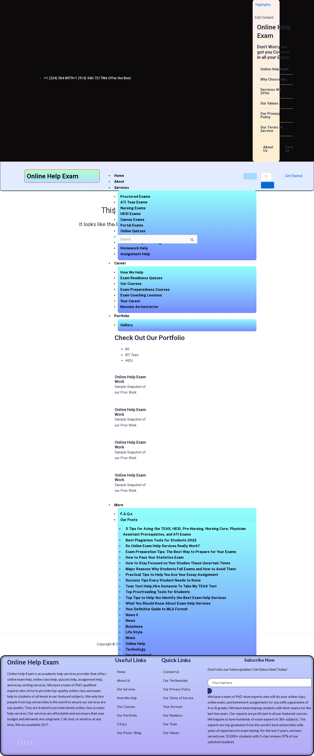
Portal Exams (131, 225)
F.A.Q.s (126, 514)
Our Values (269, 103)
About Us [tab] (268, 149)
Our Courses (131, 284)
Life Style (134, 632)
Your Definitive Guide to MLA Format (157, 609)
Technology (136, 649)
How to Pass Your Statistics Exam (155, 557)
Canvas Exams (132, 220)
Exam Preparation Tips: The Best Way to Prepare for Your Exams (181, 552)
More (118, 505)
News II (132, 615)
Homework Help (134, 248)
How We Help (131, 272)
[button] (275, 69)
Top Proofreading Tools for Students (158, 592)
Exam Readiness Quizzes (141, 278)
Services (121, 188)
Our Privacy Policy (270, 115)
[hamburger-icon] (250, 176)
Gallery (126, 325)
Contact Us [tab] (291, 149)
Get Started (293, 176)
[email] (260, 682)
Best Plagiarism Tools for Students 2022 (161, 540)
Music (130, 638)
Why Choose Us (273, 79)
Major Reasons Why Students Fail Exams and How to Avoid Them (181, 569)
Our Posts (129, 520)
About (119, 181)
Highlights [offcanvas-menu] (263, 5)
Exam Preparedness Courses (145, 290)
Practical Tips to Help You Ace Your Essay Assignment (172, 575)
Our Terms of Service (271, 129)
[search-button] (267, 185)
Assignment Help (135, 254)
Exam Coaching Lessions (141, 295)
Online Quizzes (132, 231)
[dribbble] (28, 743)
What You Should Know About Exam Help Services (168, 603)
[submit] (210, 691)
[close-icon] (256, 11)
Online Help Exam (274, 69)
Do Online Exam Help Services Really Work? (163, 546)
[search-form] (266, 177)
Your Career (130, 301)
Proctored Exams (135, 196)
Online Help (135, 644)
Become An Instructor (139, 307)
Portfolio (121, 316)
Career (120, 263)
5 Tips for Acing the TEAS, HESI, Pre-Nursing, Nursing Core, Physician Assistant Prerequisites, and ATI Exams (184, 531)
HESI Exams (130, 214)
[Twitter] (21, 743)
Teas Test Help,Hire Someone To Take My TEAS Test (171, 586)
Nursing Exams (133, 208)
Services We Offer (270, 91)
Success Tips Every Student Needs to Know (163, 580)
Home (119, 176)
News (130, 621)
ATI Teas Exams (133, 202)
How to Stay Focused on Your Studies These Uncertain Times (178, 563)
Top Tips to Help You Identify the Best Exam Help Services (176, 598)
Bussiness (134, 626)
